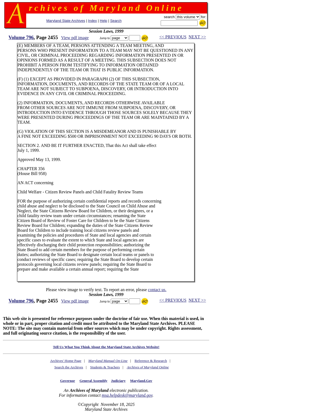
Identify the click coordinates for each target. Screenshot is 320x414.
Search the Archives (68, 367)
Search (116, 21)
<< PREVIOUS (172, 37)
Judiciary (118, 381)
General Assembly (93, 381)
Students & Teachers (105, 367)
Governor (67, 381)
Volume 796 (20, 37)
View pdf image (75, 37)
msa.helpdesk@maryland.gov (127, 395)
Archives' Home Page (65, 361)
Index (92, 21)
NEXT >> (197, 37)
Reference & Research (150, 361)
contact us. (157, 289)
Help (103, 21)
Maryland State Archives (65, 21)
